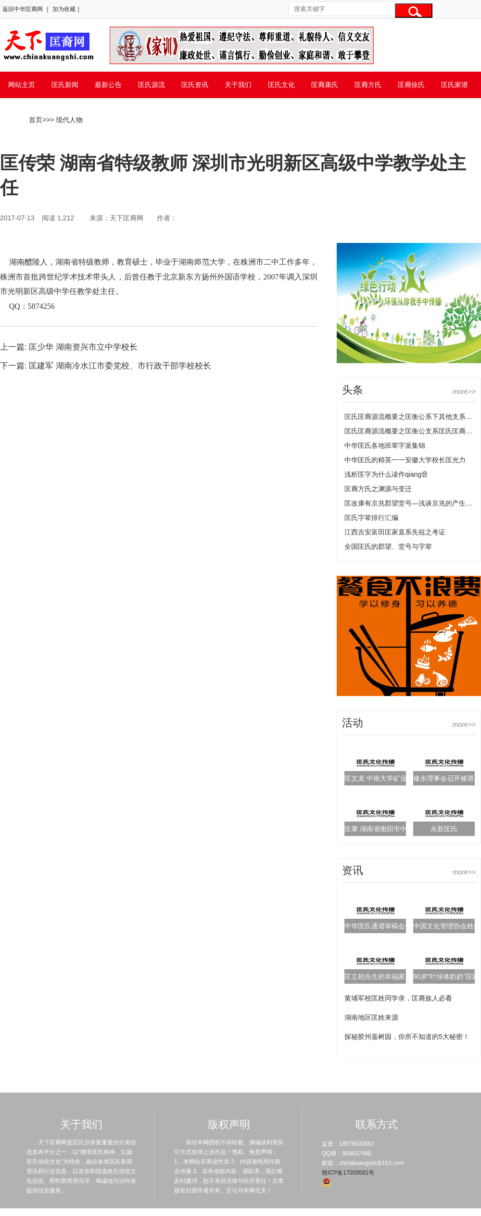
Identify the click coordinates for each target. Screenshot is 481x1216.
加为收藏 (64, 9)
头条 (352, 390)
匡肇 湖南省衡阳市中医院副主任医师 (399, 829)
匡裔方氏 (367, 85)
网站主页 (21, 85)
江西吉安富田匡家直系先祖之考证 (394, 532)
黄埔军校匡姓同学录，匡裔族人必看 (398, 998)
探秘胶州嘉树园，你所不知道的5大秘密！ (406, 1036)
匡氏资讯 (194, 85)
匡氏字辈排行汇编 (371, 517)
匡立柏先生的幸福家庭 (378, 976)
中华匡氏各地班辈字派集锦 (384, 445)
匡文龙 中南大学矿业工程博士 (389, 778)
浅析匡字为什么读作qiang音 (386, 474)
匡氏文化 (281, 85)
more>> (464, 391)
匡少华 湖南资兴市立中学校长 (83, 347)
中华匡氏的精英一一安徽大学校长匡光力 (405, 460)
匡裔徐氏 (411, 85)
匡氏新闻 (64, 85)
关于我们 (238, 85)
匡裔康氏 (324, 85)
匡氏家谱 (454, 85)
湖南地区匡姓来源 (371, 1017)
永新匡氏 (443, 829)
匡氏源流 (151, 85)
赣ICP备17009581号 (348, 1172)
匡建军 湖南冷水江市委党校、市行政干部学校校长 (120, 365)
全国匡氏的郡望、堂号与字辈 (388, 546)
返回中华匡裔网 (22, 9)
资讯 (352, 870)
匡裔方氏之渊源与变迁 (378, 489)
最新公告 (108, 85)
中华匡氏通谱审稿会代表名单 (388, 926)
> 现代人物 (66, 120)
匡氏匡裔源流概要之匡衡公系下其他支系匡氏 (411, 416)
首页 (35, 120)
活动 (352, 723)
